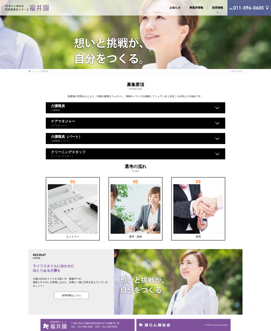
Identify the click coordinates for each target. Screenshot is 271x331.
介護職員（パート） (66, 138)
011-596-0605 (85, 326)
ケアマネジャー (63, 123)
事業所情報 (196, 7)
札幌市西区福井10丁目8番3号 (100, 323)
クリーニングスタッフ (68, 153)
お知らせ (175, 7)
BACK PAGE (237, 71)
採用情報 (217, 8)
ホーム (34, 71)
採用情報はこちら (71, 295)
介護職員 (58, 107)
